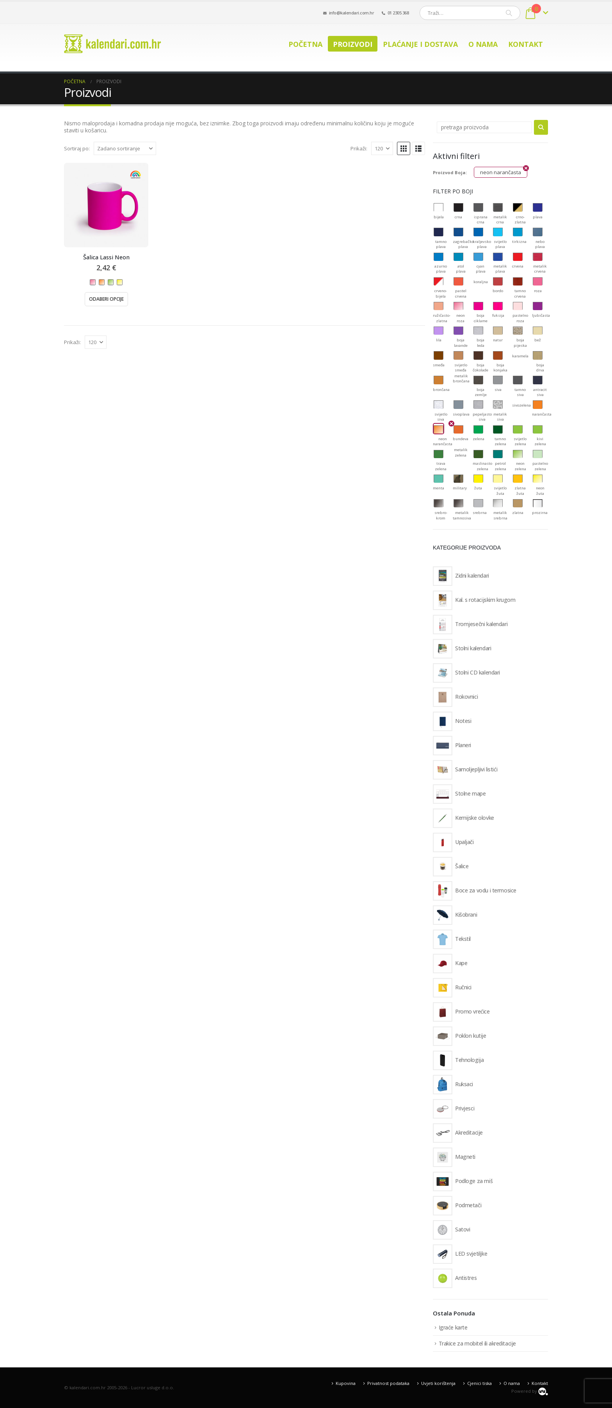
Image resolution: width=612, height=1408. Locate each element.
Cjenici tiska (479, 1383)
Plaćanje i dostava (420, 44)
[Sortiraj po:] (125, 148)
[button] (403, 148)
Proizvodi (352, 44)
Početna (305, 44)
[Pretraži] (509, 13)
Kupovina (346, 1383)
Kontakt (525, 44)
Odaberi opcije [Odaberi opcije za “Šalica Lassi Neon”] (106, 299)
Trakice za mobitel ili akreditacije (477, 1343)
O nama (483, 44)
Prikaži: (358, 148)
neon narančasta (500, 172)
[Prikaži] (382, 148)
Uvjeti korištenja (438, 1383)
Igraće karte (453, 1327)
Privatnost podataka (388, 1383)
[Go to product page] (106, 205)
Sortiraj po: (77, 148)
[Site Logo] (113, 43)
